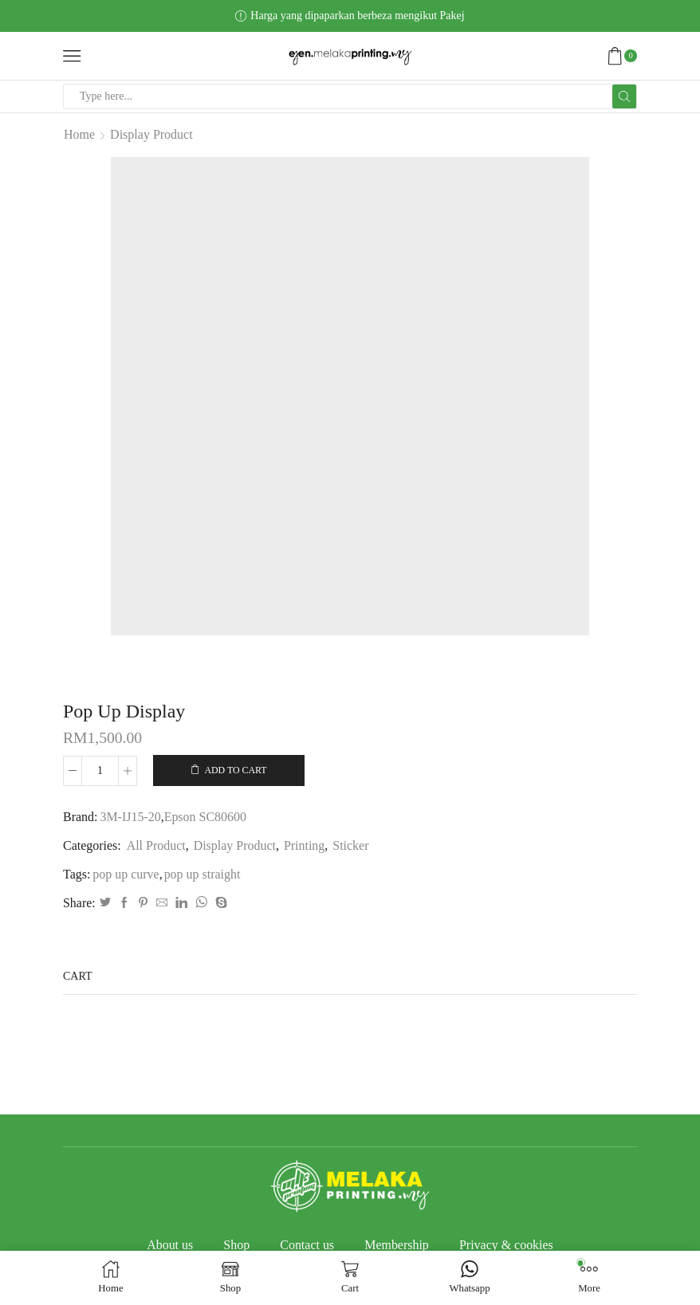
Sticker (350, 845)
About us (170, 1245)
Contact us (307, 1245)
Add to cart (235, 770)
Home (79, 134)
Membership (396, 1245)
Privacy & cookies (506, 1245)
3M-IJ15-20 (130, 816)
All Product (156, 845)
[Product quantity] (100, 771)
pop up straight (202, 874)
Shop (236, 1245)
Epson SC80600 (205, 816)
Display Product (151, 134)
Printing (304, 845)
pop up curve (125, 874)
